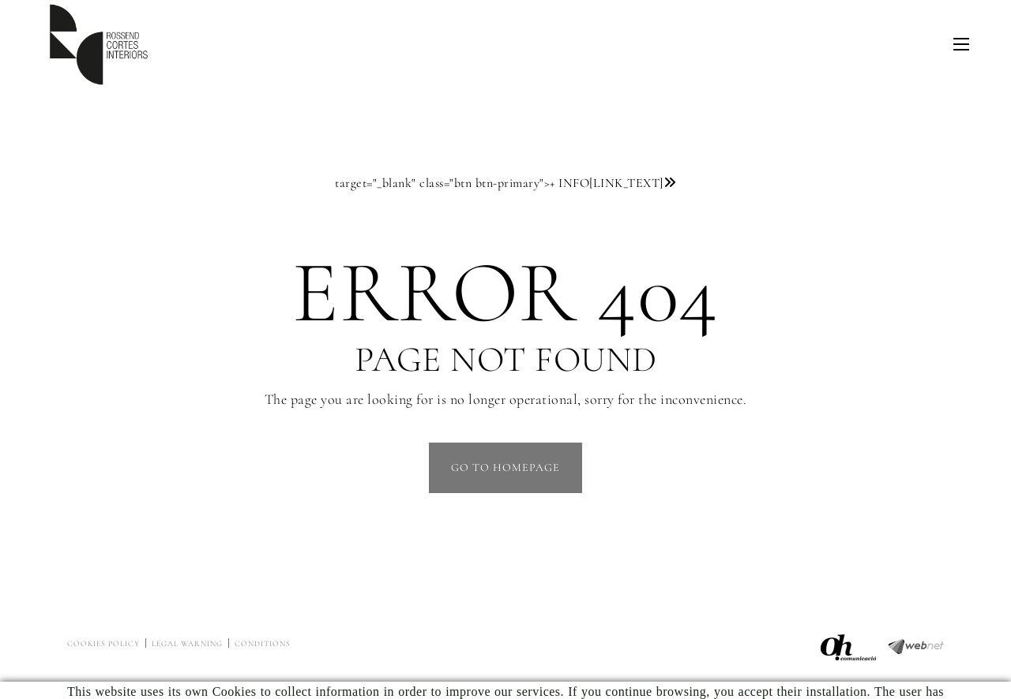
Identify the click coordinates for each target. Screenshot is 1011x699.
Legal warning (187, 644)
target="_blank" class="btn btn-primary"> (505, 183)
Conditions (263, 644)
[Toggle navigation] (961, 44)
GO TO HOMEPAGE (505, 467)
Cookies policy (103, 644)
